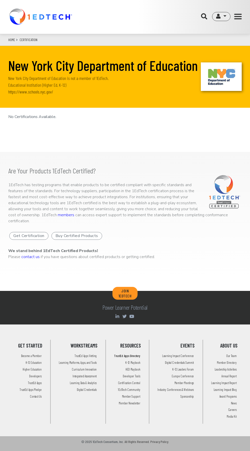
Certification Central (129, 383)
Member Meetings (184, 383)
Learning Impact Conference (178, 356)
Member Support (131, 396)
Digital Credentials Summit (179, 363)
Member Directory (226, 363)
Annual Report (228, 376)
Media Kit (231, 416)
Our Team (231, 356)
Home (11, 40)
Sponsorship (187, 396)
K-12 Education (34, 363)
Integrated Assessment (85, 376)
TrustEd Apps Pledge (30, 390)
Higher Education (32, 369)
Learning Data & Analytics (83, 383)
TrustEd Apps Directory (127, 356)
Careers (232, 410)
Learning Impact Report (223, 383)
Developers (35, 376)
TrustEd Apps (34, 383)
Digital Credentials (87, 390)
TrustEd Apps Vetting (86, 356)
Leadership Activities (226, 369)
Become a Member (31, 356)
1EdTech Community (129, 390)
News (234, 403)
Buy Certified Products (76, 236)
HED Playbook (133, 369)
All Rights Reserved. (137, 441)
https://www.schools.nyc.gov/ (30, 91)
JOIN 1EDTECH (125, 293)
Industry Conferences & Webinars (175, 390)
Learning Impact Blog (225, 390)
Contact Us (35, 396)
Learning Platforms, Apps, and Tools (78, 363)
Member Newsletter (129, 403)
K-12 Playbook (132, 363)
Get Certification (28, 236)
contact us (30, 257)
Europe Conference (183, 376)
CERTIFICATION (28, 40)
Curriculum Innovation (84, 369)
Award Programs (228, 396)
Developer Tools (131, 376)
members (66, 215)
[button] (221, 16)
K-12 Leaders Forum (183, 369)
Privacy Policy (159, 441)
